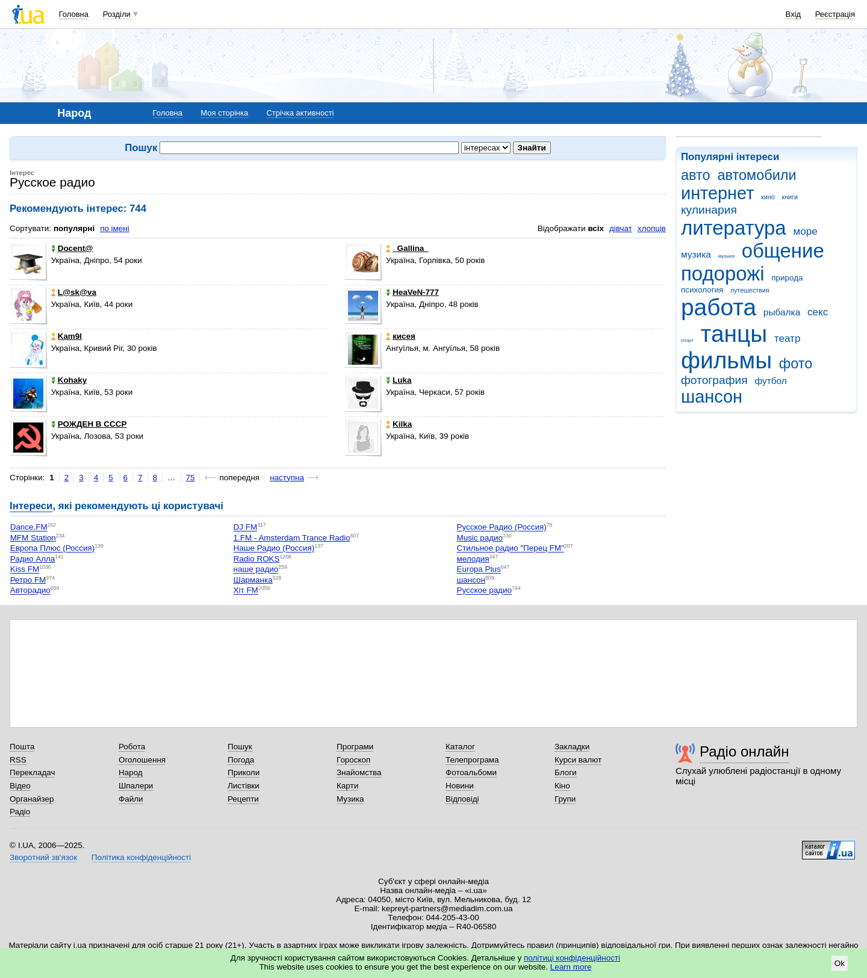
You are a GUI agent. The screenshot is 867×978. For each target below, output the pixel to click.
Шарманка (253, 579)
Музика (350, 798)
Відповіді (462, 798)
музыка (726, 256)
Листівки (243, 785)
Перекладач (32, 772)
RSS (18, 759)
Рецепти (243, 798)
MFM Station (33, 537)
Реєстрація (835, 14)
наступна (287, 477)
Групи (565, 798)
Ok (839, 963)
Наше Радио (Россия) (274, 548)
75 (190, 477)
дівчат (620, 228)
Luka (398, 380)
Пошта (22, 746)
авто (695, 175)
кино (768, 196)
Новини (460, 785)
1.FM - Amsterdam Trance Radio (292, 537)
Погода (241, 759)
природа (787, 277)
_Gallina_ (407, 248)
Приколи (243, 772)
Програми (355, 746)
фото (796, 363)
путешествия (749, 290)
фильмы (726, 360)
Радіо (20, 811)
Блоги (566, 772)
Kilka (399, 424)
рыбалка (781, 312)
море (805, 231)
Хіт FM (246, 590)
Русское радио (483, 590)
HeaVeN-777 (412, 292)
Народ (131, 772)
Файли (131, 798)
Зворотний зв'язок (43, 857)
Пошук (240, 746)
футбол (770, 381)
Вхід (793, 14)
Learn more (571, 966)
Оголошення (142, 759)
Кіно (562, 785)
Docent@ (72, 248)
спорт (687, 340)
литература (733, 228)
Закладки (572, 746)
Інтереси (31, 506)
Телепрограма (472, 759)
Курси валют (578, 759)
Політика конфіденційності (141, 857)
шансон (711, 396)
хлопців (652, 228)
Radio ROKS (257, 558)
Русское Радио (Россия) (501, 527)
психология (702, 289)
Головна (74, 14)
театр (787, 338)
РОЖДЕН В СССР (89, 424)
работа (718, 307)
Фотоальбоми (471, 772)
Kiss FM (25, 569)
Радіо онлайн (744, 751)
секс (817, 312)
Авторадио (30, 590)
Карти (347, 785)
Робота (132, 746)
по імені (114, 228)
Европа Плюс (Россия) (52, 548)
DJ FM (246, 527)
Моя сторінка (224, 112)
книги (790, 196)
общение (783, 251)
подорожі (723, 273)
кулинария (709, 209)
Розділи (117, 14)
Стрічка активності (300, 112)
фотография (714, 380)
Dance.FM (29, 527)
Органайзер (32, 798)
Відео (20, 785)
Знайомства (359, 772)
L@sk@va (73, 292)
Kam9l (66, 336)
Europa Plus (478, 569)
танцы (734, 334)
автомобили (756, 175)
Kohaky (69, 380)
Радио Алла (32, 558)
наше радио (256, 569)
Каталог (460, 746)
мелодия (472, 558)
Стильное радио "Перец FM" (510, 548)
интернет (717, 193)
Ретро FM (28, 579)
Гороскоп (353, 759)
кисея (400, 336)
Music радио (479, 537)
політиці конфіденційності (572, 957)
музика (696, 254)
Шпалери (136, 785)
